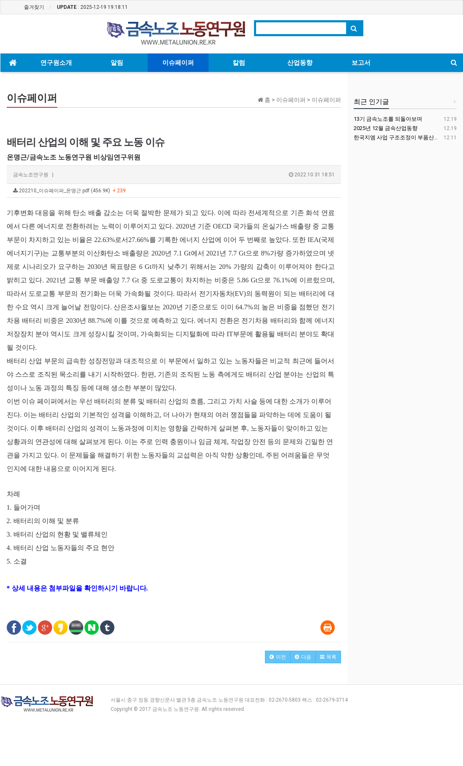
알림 (117, 62)
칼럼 (239, 62)
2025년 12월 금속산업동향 (386, 128)
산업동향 (299, 62)
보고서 (361, 62)
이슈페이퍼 (178, 62)
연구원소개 (56, 62)
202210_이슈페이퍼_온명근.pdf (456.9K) (69, 191)
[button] (278, 657)
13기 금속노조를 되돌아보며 (388, 119)
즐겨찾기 (34, 7)
